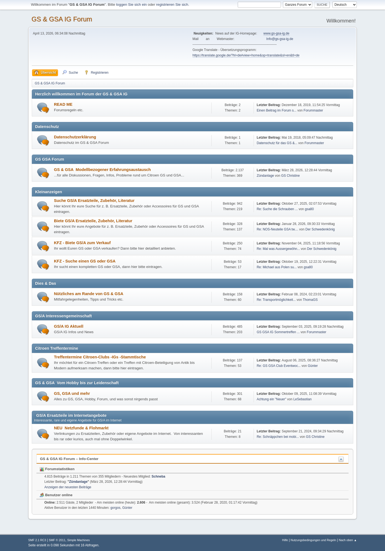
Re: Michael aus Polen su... (277, 267)
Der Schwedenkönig (320, 229)
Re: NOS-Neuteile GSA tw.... (277, 229)
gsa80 (309, 209)
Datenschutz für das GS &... (277, 143)
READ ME (63, 104)
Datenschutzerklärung (75, 137)
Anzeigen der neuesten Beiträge (67, 487)
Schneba (158, 476)
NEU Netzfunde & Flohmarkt (81, 428)
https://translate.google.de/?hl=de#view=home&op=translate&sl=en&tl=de (246, 55)
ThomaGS (310, 300)
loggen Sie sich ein (131, 4)
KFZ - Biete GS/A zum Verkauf (82, 243)
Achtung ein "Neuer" (271, 399)
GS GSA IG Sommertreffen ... (278, 332)
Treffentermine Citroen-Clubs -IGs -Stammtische (100, 357)
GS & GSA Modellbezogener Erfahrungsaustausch (102, 169)
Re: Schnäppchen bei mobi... (278, 437)
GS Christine (290, 176)
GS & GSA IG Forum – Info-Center (69, 459)
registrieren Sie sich (172, 4)
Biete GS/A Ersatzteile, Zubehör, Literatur (93, 221)
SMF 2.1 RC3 (37, 540)
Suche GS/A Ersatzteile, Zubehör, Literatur (94, 200)
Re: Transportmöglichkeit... (276, 300)
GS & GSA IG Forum (61, 19)
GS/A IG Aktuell (68, 326)
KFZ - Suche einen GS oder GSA (85, 261)
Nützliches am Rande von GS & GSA (88, 294)
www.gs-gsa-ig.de (276, 33)
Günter (313, 366)
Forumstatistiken (57, 469)
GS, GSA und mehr (72, 393)
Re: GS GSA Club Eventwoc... (279, 366)
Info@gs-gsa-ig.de (279, 39)
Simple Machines (78, 540)
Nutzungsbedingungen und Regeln (313, 540)
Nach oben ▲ (348, 540)
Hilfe (285, 540)
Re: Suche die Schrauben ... (277, 209)
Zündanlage (265, 176)
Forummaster (313, 110)
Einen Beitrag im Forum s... (276, 110)
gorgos (115, 508)
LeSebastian (302, 399)
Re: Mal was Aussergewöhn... (278, 249)
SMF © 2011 (57, 540)
